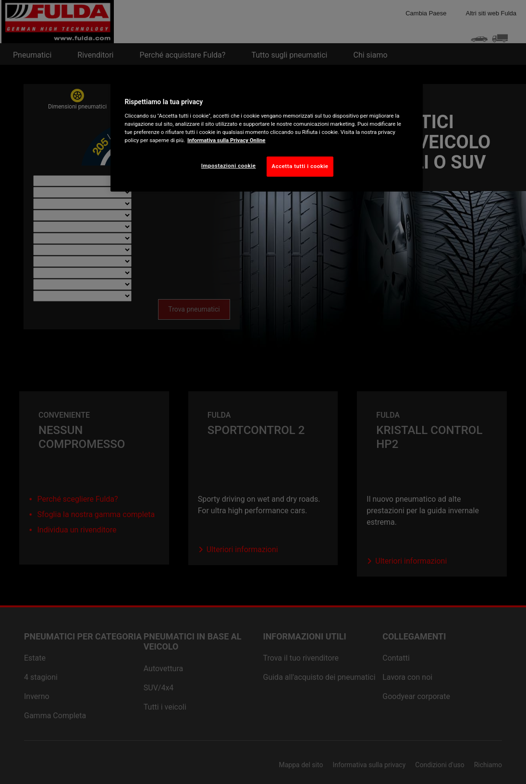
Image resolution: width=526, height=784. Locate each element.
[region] (266, 135)
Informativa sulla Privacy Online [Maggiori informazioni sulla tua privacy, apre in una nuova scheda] (226, 140)
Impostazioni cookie (228, 165)
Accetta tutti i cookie (300, 166)
